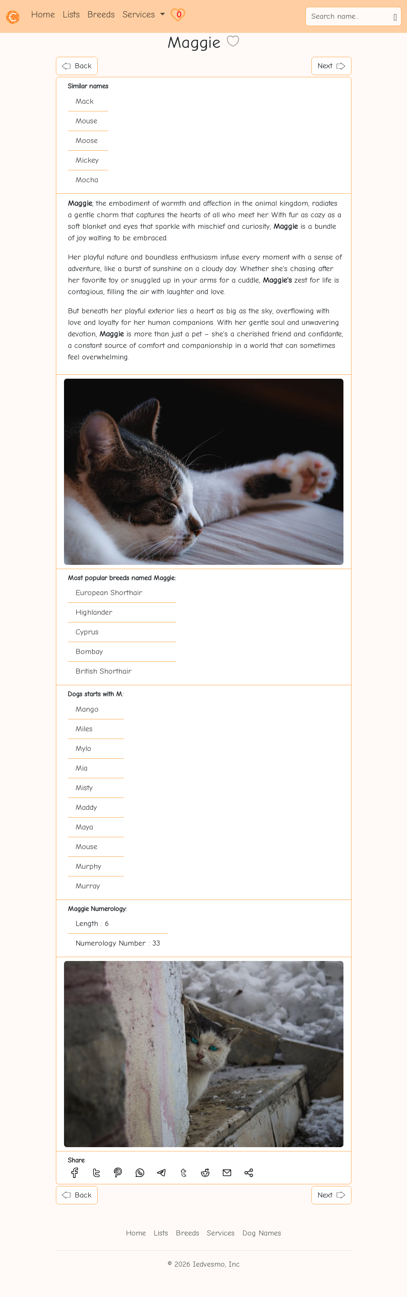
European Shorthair (109, 592)
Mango (87, 709)
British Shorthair (103, 671)
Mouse (86, 121)
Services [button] (140, 14)
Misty (84, 787)
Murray (88, 886)
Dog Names (261, 1233)
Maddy (86, 807)
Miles (84, 728)
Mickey (87, 160)
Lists (71, 14)
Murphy (88, 866)
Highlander (94, 612)
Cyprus (87, 632)
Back (76, 65)
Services (221, 1233)
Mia (81, 768)
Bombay (89, 651)
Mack (84, 101)
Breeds (101, 14)
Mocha (87, 179)
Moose (87, 140)
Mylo (83, 748)
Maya (84, 827)
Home (43, 14)
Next (331, 65)
